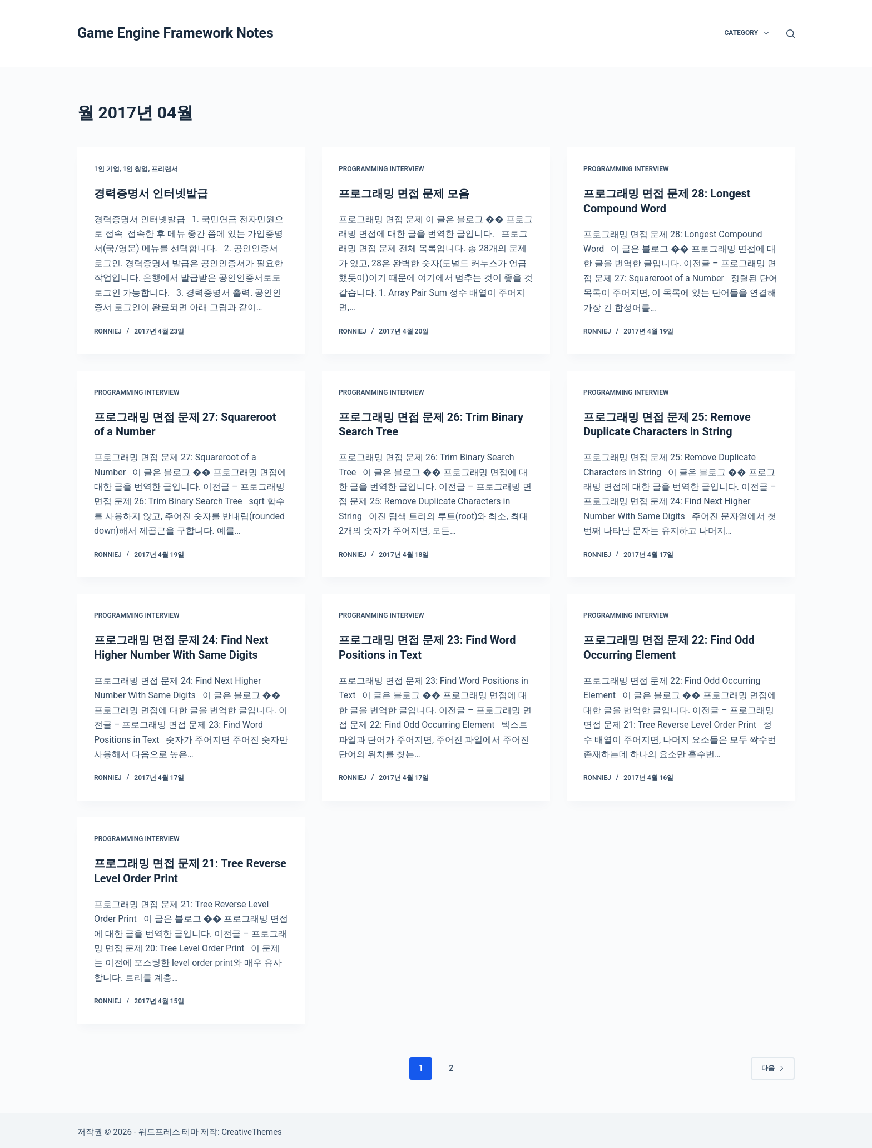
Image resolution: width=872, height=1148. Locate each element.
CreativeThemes (251, 1129)
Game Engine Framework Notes (175, 33)
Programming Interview (381, 169)
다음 (772, 1064)
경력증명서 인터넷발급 (151, 193)
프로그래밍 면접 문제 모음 (404, 193)
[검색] (790, 33)
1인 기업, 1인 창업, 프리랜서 (136, 169)
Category (748, 33)
